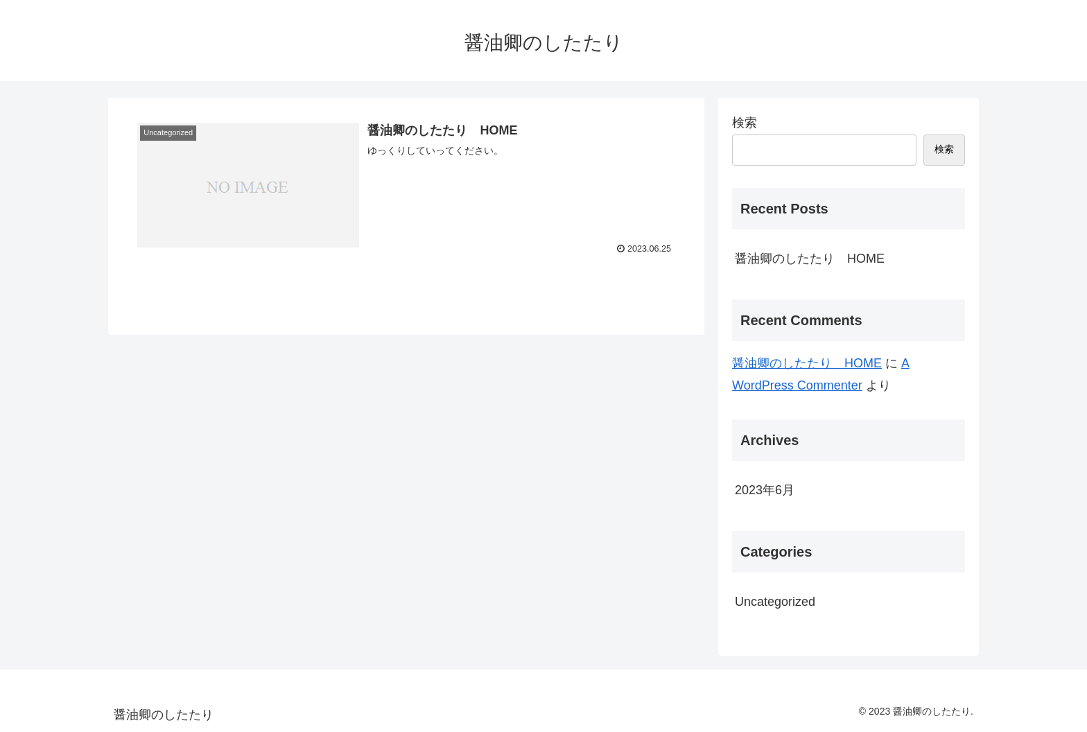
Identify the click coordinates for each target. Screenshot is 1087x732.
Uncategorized (775, 602)
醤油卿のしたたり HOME (810, 258)
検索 (744, 123)
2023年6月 (764, 490)
